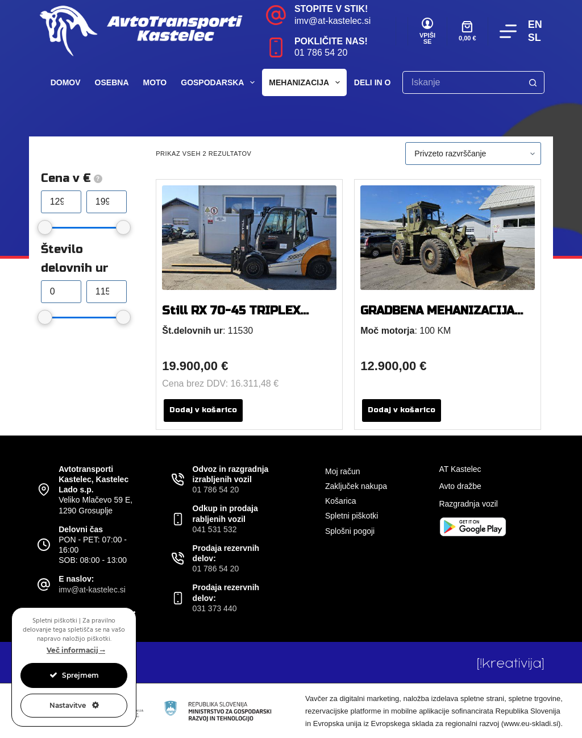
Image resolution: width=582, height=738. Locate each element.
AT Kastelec (460, 469)
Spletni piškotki (351, 515)
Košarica (340, 500)
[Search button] (533, 82)
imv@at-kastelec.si (332, 21)
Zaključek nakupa (356, 486)
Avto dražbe (460, 486)
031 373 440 (215, 608)
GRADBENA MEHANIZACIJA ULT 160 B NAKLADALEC (437, 317)
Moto (155, 82)
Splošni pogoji (350, 531)
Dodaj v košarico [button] (203, 409)
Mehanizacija (306, 82)
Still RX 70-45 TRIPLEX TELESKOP (231, 317)
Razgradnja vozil (468, 503)
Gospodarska (220, 82)
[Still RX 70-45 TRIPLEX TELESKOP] (249, 237)
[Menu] (508, 31)
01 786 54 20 (320, 52)
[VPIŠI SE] (427, 31)
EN (535, 24)
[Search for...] (462, 82)
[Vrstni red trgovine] (473, 153)
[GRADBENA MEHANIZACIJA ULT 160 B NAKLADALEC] (447, 237)
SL (534, 37)
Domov (66, 82)
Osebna (112, 82)
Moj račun (342, 471)
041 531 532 (215, 529)
